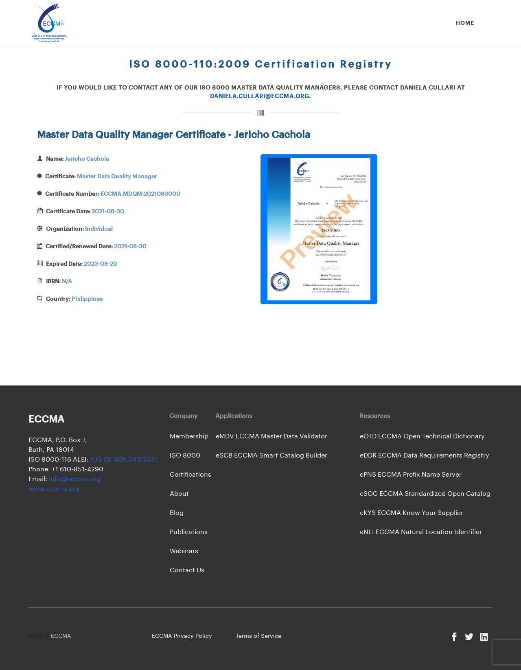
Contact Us (187, 570)
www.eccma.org (53, 489)
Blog (177, 513)
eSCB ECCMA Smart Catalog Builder (271, 455)
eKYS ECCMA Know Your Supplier (411, 513)
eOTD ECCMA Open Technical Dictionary (422, 436)
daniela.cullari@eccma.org (259, 96)
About (179, 493)
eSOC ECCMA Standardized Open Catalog (425, 493)
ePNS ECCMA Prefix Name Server (411, 474)
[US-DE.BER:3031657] (123, 459)
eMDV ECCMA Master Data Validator (271, 436)
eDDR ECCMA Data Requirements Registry (424, 455)
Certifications (190, 474)
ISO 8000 (185, 455)
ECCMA (61, 636)
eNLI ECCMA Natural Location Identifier (421, 532)
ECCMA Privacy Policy (182, 636)
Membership (189, 436)
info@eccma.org (74, 479)
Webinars (184, 551)
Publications (189, 532)
